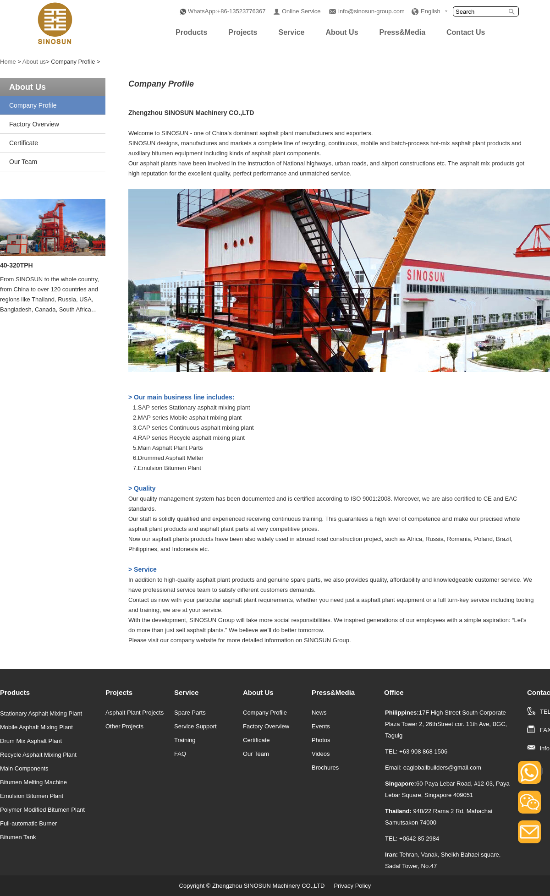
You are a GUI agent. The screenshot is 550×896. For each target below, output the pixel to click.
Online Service (301, 11)
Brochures (325, 767)
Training (184, 740)
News (319, 712)
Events (321, 726)
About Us (341, 32)
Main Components (24, 768)
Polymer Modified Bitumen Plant (42, 809)
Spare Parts (190, 712)
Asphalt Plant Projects (134, 712)
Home (8, 61)
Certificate (23, 143)
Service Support (195, 726)
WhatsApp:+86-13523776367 (227, 11)
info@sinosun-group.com (371, 11)
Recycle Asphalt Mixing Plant (38, 754)
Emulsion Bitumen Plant (31, 795)
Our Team (23, 161)
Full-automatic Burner (28, 823)
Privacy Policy (352, 885)
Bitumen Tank (18, 837)
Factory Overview (34, 124)
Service (291, 32)
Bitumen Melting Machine (33, 782)
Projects (242, 32)
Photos (321, 740)
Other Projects (124, 726)
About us (34, 61)
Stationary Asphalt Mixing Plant (41, 713)
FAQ (180, 753)
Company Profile (33, 105)
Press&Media (403, 32)
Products (191, 32)
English (430, 11)
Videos (321, 753)
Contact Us (465, 32)
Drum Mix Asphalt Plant (31, 741)
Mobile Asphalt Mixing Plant (36, 727)
